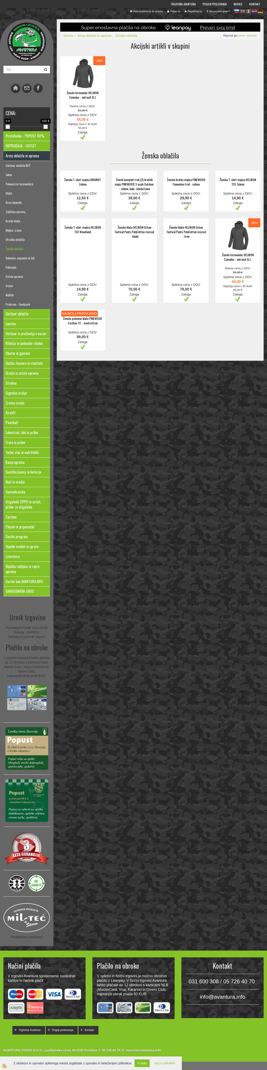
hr (254, 11)
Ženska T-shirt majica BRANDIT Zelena (82, 181)
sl (236, 11)
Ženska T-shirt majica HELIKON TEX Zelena (238, 181)
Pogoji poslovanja (215, 4)
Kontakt (254, 4)
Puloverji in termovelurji (19, 183)
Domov (68, 35)
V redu (142, 1063)
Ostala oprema (14, 276)
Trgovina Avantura (183, 4)
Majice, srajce (14, 230)
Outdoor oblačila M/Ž (18, 165)
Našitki (10, 295)
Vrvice (9, 285)
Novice (238, 4)
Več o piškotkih (164, 1063)
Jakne (9, 174)
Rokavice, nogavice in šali (20, 258)
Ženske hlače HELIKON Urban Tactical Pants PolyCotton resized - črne (186, 232)
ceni (241, 35)
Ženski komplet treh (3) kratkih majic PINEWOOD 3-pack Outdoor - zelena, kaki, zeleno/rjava (134, 184)
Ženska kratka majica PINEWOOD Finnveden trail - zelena (186, 181)
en (242, 11)
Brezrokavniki (14, 202)
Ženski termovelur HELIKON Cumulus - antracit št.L (82, 95)
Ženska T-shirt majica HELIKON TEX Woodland (82, 229)
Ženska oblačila (14, 248)
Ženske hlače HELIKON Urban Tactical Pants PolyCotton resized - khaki (134, 232)
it (248, 11)
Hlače (9, 193)
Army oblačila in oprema (94, 35)
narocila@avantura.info (143, 1050)
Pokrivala (11, 267)
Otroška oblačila (15, 239)
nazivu (251, 35)
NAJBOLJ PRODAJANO (79, 313)
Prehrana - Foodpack (18, 304)
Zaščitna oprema (15, 211)
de (260, 11)
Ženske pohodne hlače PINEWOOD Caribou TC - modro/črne (82, 320)
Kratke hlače (13, 221)
